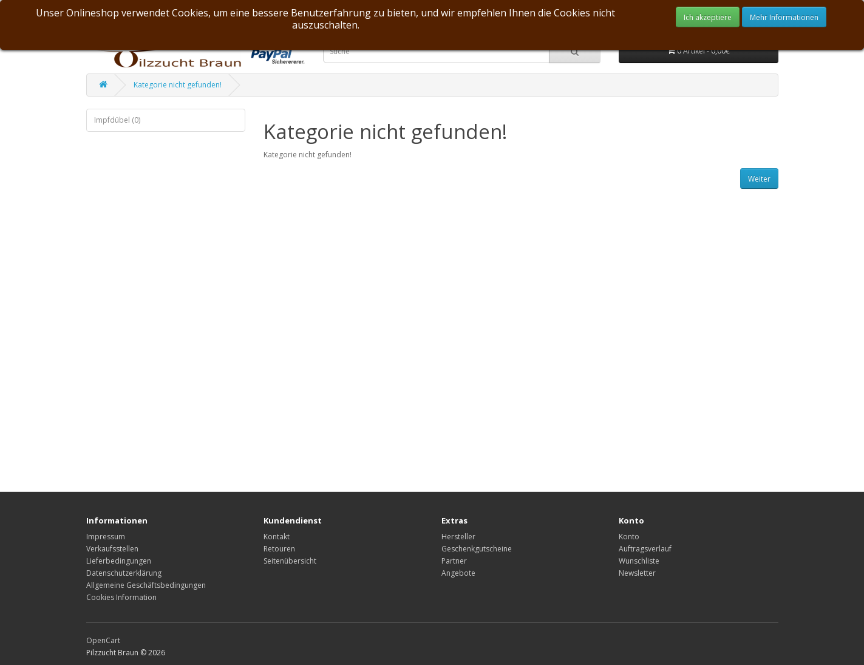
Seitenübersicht (290, 561)
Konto (629, 536)
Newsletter (637, 573)
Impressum (105, 536)
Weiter (759, 179)
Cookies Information (121, 597)
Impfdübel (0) (117, 120)
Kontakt (277, 536)
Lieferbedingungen (118, 561)
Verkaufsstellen (112, 549)
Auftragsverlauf (645, 549)
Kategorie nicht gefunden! (178, 85)
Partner (454, 561)
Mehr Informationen (784, 17)
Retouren (279, 549)
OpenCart (103, 640)
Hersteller (458, 536)
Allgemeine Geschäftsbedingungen (146, 585)
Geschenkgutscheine (476, 549)
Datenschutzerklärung (124, 573)
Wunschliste (639, 561)
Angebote (458, 573)
